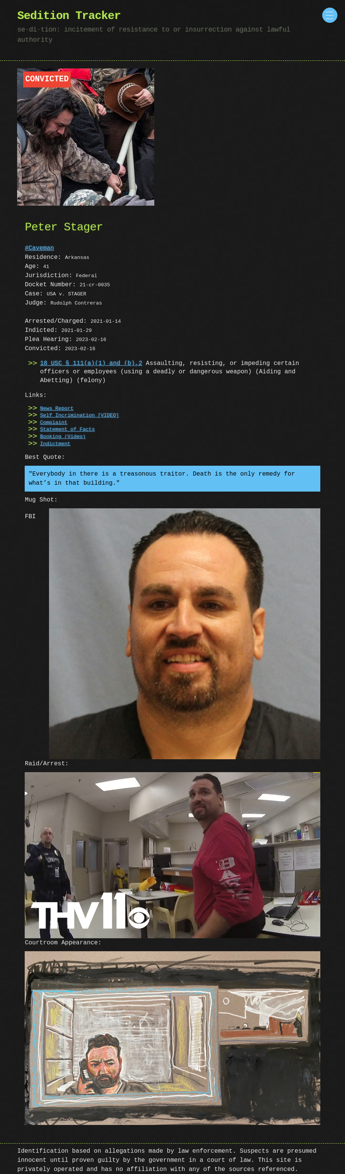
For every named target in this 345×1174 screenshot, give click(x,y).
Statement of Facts (67, 429)
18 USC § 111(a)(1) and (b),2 (91, 363)
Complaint (53, 422)
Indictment (55, 444)
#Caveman (39, 248)
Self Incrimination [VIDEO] (79, 415)
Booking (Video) (62, 436)
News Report (56, 408)
